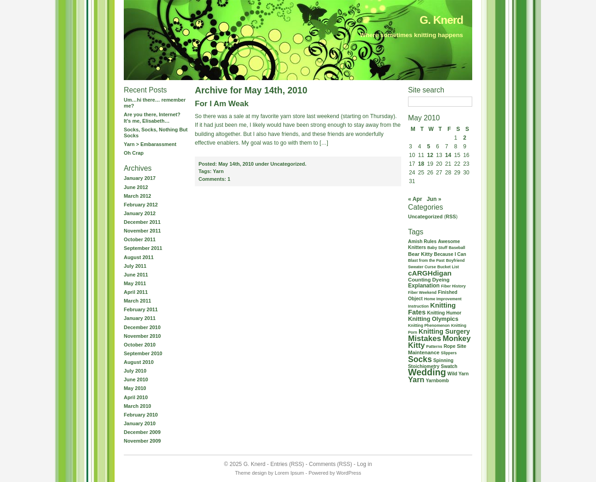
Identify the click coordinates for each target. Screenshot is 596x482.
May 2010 (135, 388)
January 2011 (139, 318)
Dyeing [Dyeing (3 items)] (441, 279)
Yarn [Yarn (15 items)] (416, 379)
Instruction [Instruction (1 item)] (418, 306)
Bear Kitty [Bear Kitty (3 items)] (420, 254)
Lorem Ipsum (289, 473)
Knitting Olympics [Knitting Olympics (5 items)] (433, 318)
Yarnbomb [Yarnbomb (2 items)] (437, 380)
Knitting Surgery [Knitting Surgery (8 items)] (444, 331)
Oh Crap (133, 153)
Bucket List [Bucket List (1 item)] (448, 267)
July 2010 (135, 371)
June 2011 (136, 274)
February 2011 (141, 309)
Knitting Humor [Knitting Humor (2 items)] (444, 312)
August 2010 (139, 362)
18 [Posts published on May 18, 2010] (421, 164)
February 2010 (141, 414)
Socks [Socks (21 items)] (420, 359)
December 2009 (142, 432)
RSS (451, 216)
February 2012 (141, 204)
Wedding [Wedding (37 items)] (427, 372)
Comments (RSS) (330, 464)
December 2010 (142, 327)
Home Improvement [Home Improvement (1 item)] (443, 299)
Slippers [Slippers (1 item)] (449, 353)
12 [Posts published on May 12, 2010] (430, 155)
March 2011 (137, 300)
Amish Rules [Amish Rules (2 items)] (422, 241)
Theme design (250, 473)
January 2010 (139, 423)
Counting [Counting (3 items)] (419, 279)
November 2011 (142, 230)
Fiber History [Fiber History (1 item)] (453, 286)
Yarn (218, 171)
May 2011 (135, 283)
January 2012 (139, 213)
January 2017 (139, 178)
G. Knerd (441, 20)
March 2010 (137, 406)
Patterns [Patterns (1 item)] (434, 346)
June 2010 (136, 379)
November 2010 (142, 336)
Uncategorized (425, 216)
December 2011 (142, 222)
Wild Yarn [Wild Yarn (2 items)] (458, 373)
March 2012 (137, 196)
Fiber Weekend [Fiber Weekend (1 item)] (422, 292)
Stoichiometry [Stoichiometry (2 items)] (424, 366)
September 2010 (143, 353)
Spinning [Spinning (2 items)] (443, 360)
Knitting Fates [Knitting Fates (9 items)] (432, 309)
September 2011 (143, 248)
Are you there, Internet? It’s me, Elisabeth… (152, 117)
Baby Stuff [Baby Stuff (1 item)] (437, 247)
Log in (364, 464)
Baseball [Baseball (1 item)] (457, 247)
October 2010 (139, 344)
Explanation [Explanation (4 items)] (424, 285)
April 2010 (136, 397)
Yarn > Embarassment (150, 144)
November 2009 (142, 441)
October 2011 (139, 239)
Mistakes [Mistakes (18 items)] (424, 338)
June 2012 (136, 187)
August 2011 (139, 257)
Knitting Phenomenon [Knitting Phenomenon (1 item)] (429, 325)
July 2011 (135, 266)
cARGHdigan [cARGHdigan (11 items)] (430, 273)
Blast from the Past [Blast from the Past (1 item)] (426, 260)
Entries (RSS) (287, 464)
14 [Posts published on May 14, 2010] (448, 155)
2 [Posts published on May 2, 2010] (464, 138)
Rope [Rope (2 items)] (450, 346)
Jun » (434, 199)
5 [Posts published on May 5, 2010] (428, 146)
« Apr (415, 199)
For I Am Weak (221, 103)
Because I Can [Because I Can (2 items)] (450, 254)
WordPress (349, 473)
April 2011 (136, 292)
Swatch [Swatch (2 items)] (449, 366)
